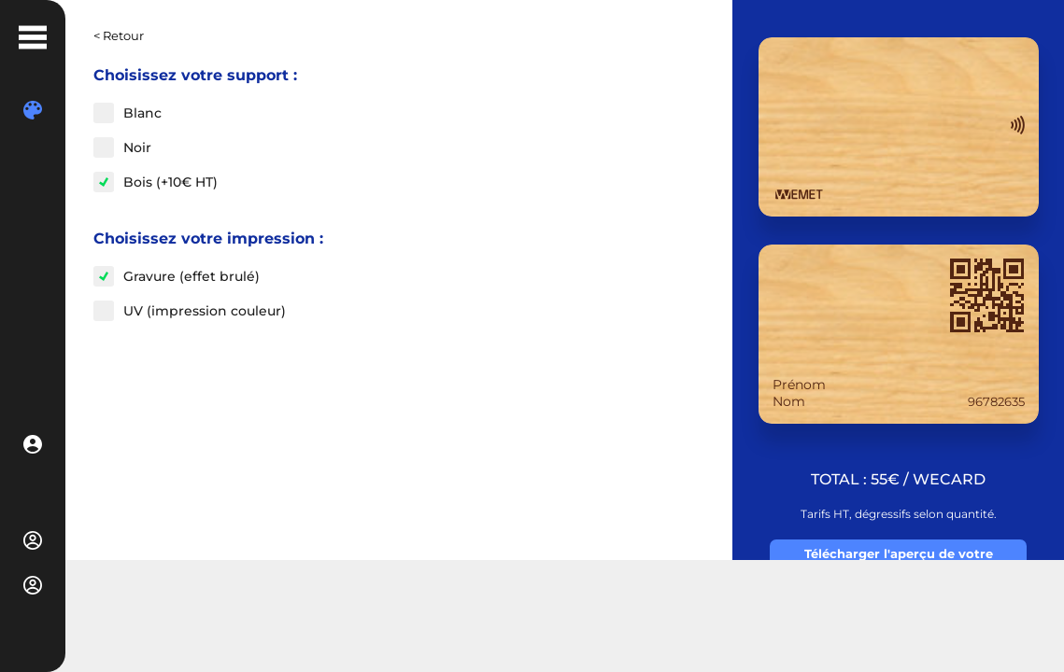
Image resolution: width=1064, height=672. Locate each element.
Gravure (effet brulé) (191, 276)
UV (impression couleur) (204, 310)
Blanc (142, 113)
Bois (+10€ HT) (170, 182)
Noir (137, 147)
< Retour (118, 35)
